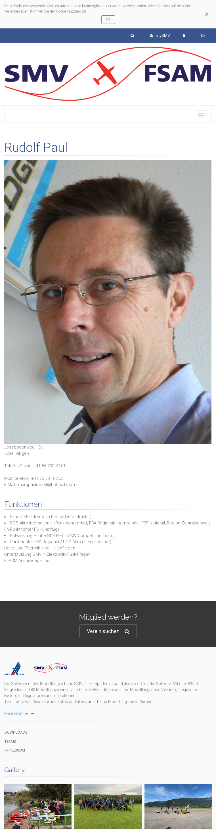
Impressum (15, 750)
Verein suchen (108, 631)
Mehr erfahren (19, 713)
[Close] (207, 14)
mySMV (160, 35)
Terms (10, 741)
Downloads (16, 732)
